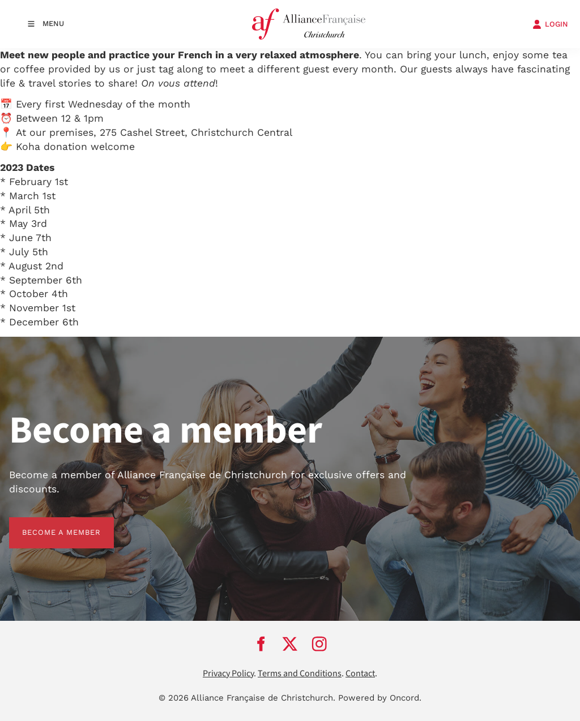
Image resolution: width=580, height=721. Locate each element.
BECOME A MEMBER (48, 524)
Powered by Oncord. (379, 698)
